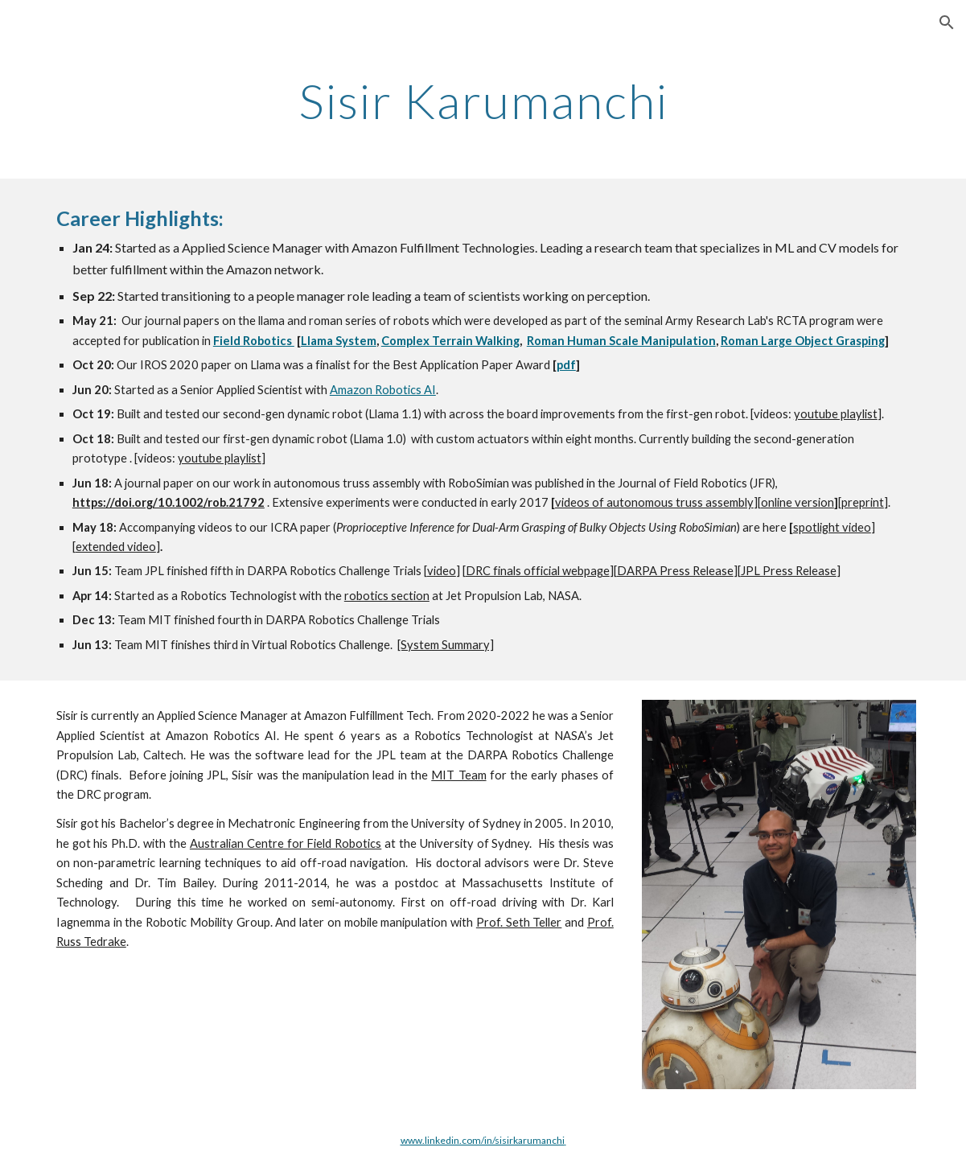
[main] (483, 101)
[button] (946, 22)
